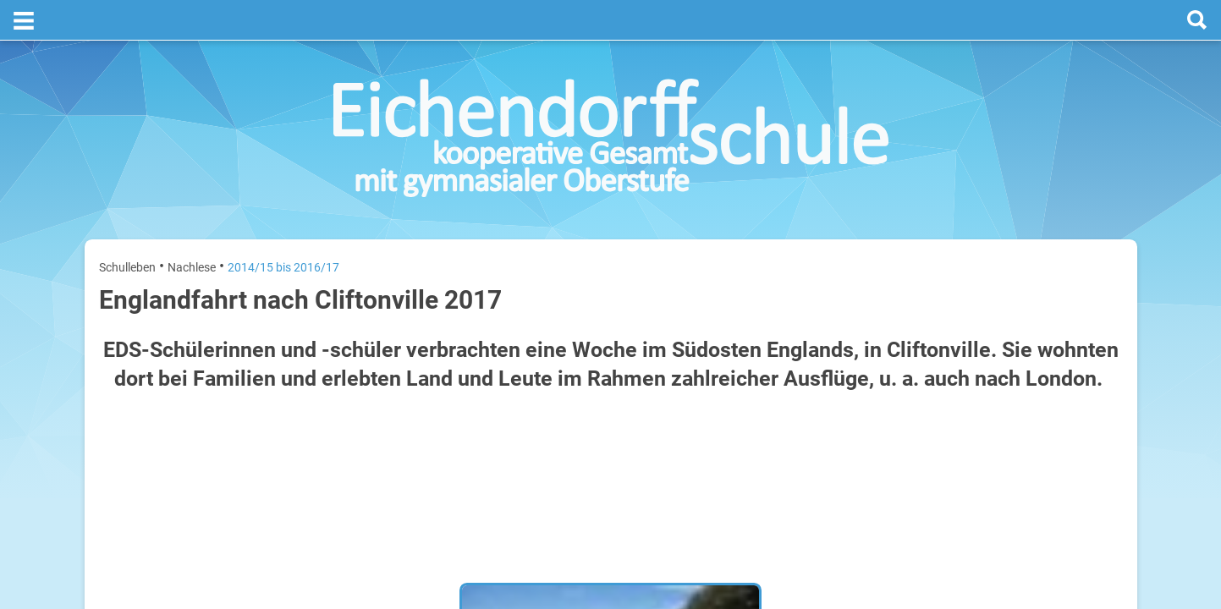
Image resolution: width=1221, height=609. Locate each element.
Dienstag (934, 382)
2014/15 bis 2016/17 (283, 226)
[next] (1031, 289)
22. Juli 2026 (1094, 437)
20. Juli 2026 (1094, 328)
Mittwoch (935, 437)
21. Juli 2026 (1094, 382)
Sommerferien (1022, 355)
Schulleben (127, 226)
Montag (931, 328)
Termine (1018, 221)
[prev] (1014, 289)
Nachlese (192, 226)
